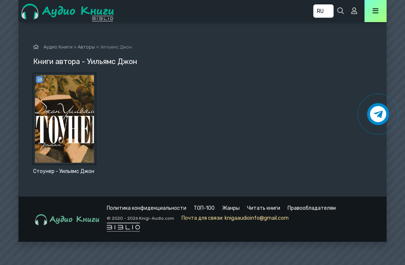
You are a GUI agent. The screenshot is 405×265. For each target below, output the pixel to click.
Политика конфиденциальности (146, 208)
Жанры (231, 208)
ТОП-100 (204, 208)
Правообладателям (312, 208)
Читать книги (263, 208)
